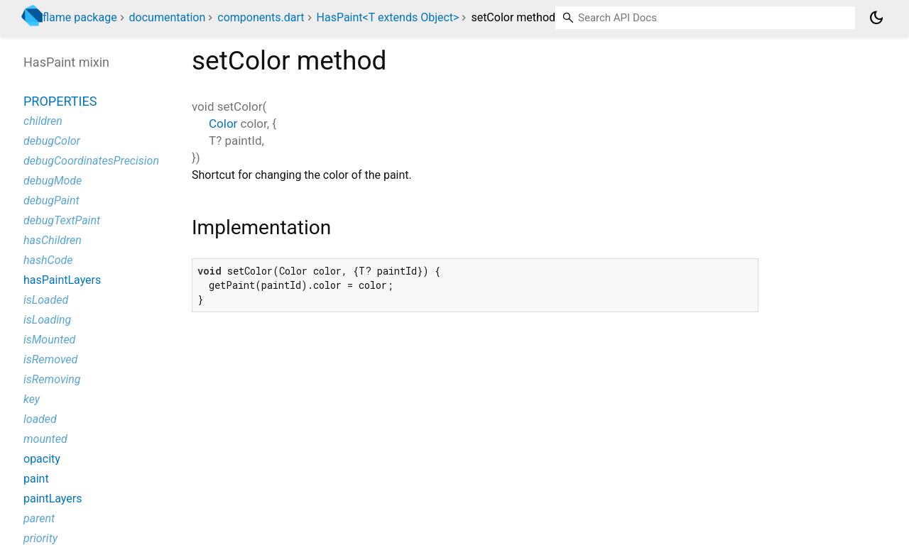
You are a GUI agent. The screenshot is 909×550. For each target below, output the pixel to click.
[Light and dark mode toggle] (876, 17)
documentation (167, 17)
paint (36, 478)
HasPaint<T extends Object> (388, 17)
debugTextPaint (61, 220)
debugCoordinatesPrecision (91, 160)
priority (40, 538)
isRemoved (50, 359)
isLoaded (45, 300)
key (31, 399)
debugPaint (51, 200)
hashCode (47, 260)
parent (39, 518)
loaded (40, 419)
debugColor (51, 141)
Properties (60, 101)
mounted (45, 439)
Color (223, 123)
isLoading (47, 319)
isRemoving (52, 379)
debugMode (52, 180)
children (42, 121)
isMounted (49, 339)
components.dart (260, 17)
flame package (80, 17)
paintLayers (52, 498)
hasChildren (52, 240)
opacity (41, 459)
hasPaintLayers (62, 280)
